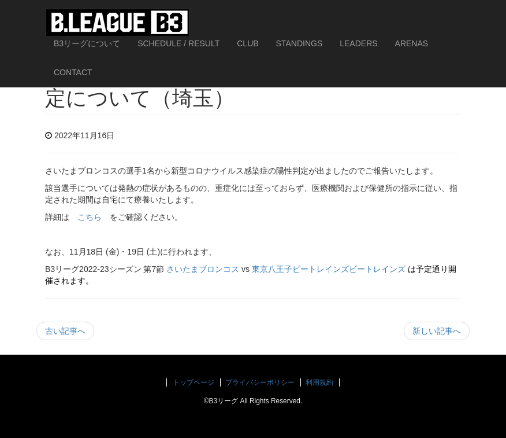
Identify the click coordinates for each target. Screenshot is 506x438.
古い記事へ (65, 331)
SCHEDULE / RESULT (178, 43)
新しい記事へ (436, 331)
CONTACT (73, 72)
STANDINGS (299, 43)
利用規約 (319, 382)
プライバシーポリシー (260, 382)
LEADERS (358, 43)
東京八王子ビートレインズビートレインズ (328, 269)
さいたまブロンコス (202, 269)
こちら (89, 217)
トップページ (193, 382)
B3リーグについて (87, 43)
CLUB (247, 43)
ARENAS (412, 43)
